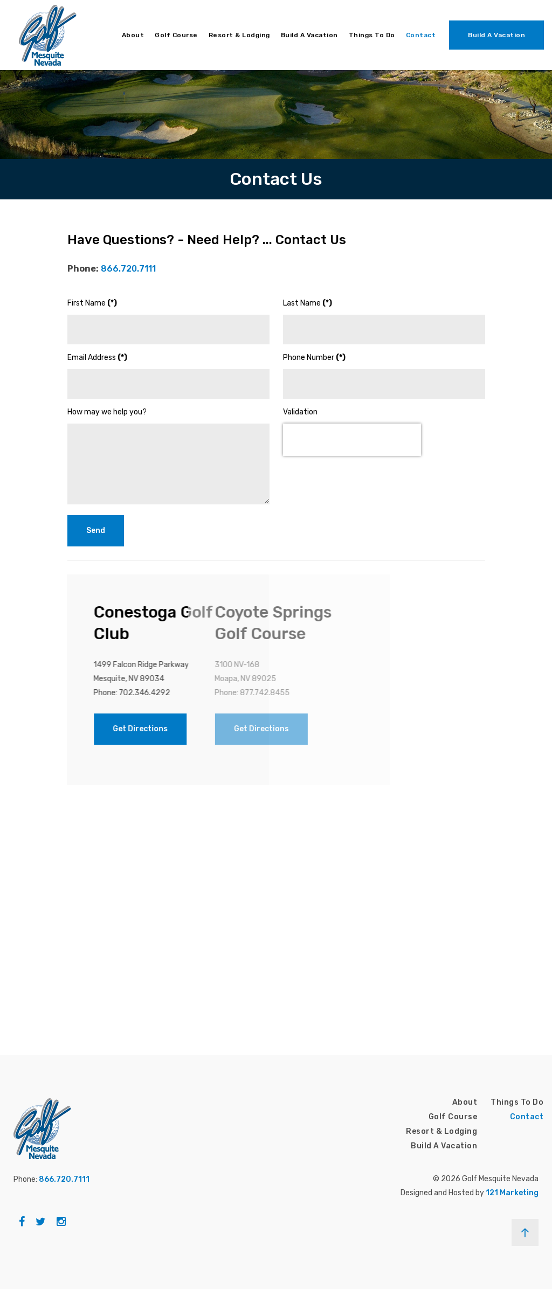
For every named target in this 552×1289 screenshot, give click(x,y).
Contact (421, 35)
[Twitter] (41, 1221)
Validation (300, 412)
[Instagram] (61, 1221)
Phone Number (314, 357)
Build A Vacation (309, 35)
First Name (92, 303)
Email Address (97, 357)
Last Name (307, 303)
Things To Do (372, 35)
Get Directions (76, 728)
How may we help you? (107, 412)
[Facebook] (22, 1221)
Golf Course (176, 35)
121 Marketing (512, 1192)
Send (95, 530)
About (133, 35)
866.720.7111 (128, 269)
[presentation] (352, 440)
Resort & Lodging (239, 35)
